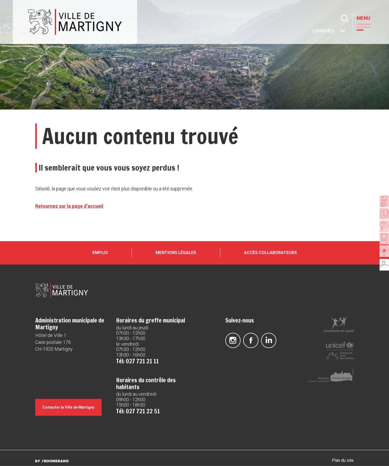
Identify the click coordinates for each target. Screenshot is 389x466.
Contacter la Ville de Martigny (71, 415)
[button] (368, 26)
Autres (312, 31)
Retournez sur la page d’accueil (69, 206)
